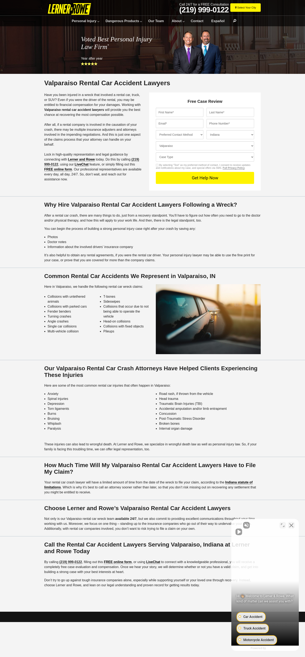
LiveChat (82, 164)
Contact (197, 21)
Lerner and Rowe (81, 159)
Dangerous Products (122, 21)
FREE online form (58, 169)
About (177, 21)
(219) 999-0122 (204, 10)
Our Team (156, 21)
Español (218, 21)
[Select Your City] (245, 7)
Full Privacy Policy (234, 168)
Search (232, 21)
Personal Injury (84, 21)
